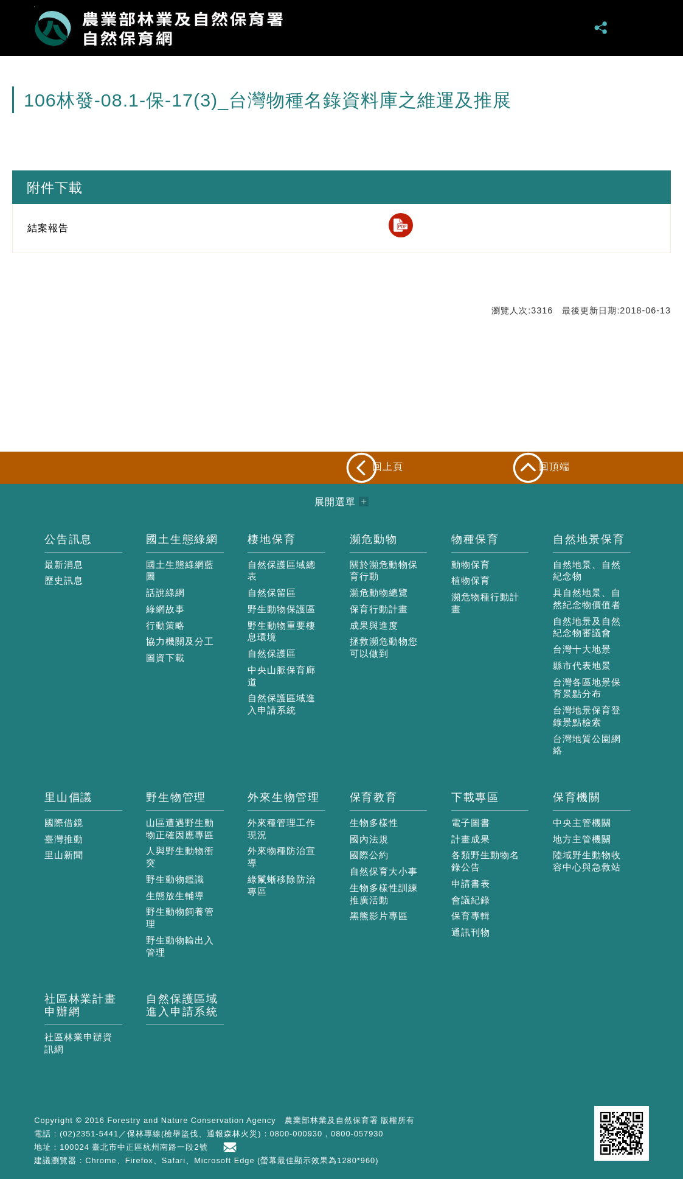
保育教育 (374, 797)
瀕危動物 (374, 539)
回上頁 (387, 466)
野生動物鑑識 (175, 879)
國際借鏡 (63, 822)
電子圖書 (470, 822)
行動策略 (165, 625)
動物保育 (470, 564)
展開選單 (635, 27)
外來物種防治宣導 (282, 856)
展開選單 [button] (335, 502)
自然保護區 (272, 653)
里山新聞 (63, 855)
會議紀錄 (470, 900)
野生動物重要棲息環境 (282, 631)
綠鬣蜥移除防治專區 (282, 885)
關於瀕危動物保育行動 (384, 570)
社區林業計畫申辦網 (80, 1005)
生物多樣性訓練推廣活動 (384, 894)
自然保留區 (272, 592)
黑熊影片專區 (379, 916)
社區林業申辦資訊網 (78, 1043)
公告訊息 (68, 539)
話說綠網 (165, 592)
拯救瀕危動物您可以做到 (384, 647)
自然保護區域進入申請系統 (282, 704)
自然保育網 (158, 28)
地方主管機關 (582, 839)
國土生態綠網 (182, 539)
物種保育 (475, 539)
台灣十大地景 (582, 649)
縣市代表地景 (582, 665)
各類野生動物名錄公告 (485, 861)
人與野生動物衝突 (180, 856)
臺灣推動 (63, 839)
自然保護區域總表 (282, 570)
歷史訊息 (63, 580)
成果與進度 (374, 625)
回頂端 (554, 466)
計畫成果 (470, 839)
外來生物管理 (284, 797)
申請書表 (470, 883)
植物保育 (470, 580)
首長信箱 (232, 1147)
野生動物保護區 (282, 609)
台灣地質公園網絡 (587, 744)
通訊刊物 (470, 932)
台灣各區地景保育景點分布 (587, 688)
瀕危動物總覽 (379, 592)
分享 (601, 27)
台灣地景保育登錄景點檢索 (587, 716)
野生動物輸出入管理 (180, 946)
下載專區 (475, 797)
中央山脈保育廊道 (282, 676)
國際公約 (369, 855)
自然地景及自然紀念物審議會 (587, 627)
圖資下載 (165, 657)
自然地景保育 (589, 539)
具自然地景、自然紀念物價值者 (587, 598)
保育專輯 (470, 916)
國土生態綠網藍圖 (180, 570)
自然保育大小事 (384, 871)
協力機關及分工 (180, 641)
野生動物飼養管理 (180, 917)
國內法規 (369, 839)
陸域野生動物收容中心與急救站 (587, 861)
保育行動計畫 (379, 609)
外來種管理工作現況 (282, 828)
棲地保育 (272, 539)
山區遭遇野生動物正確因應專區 (180, 828)
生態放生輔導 (175, 895)
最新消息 (63, 564)
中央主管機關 (582, 822)
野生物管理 (176, 797)
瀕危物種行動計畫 (485, 603)
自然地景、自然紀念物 (587, 570)
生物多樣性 (374, 822)
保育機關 (577, 797)
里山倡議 (68, 797)
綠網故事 (165, 609)
